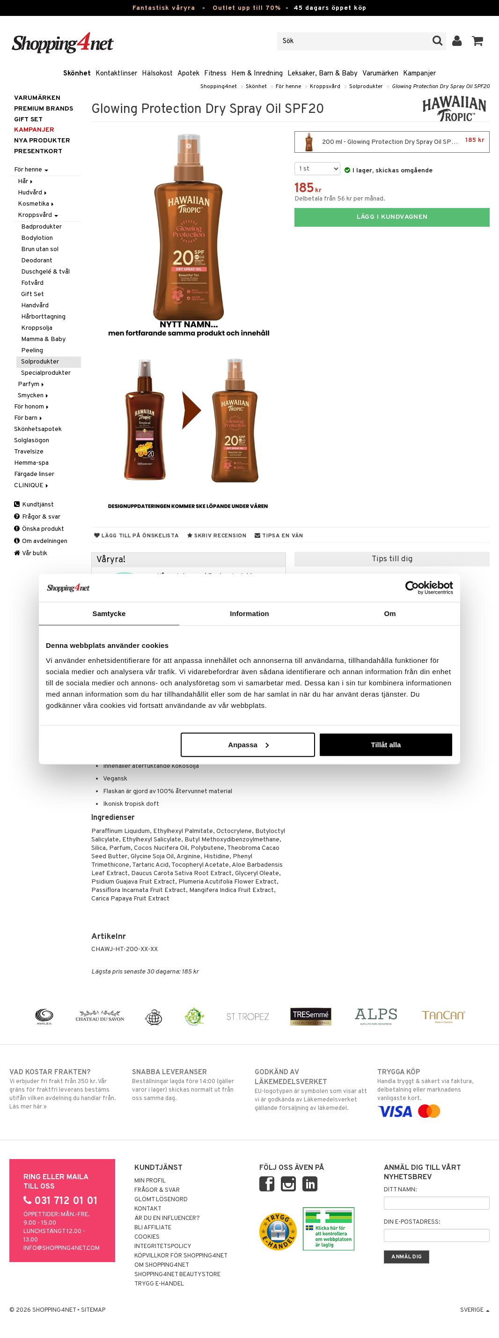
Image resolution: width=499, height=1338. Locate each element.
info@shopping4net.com (61, 1248)
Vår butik (30, 554)
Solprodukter (366, 86)
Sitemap (93, 1310)
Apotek (188, 73)
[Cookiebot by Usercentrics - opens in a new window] (412, 588)
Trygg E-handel (159, 1284)
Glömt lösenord (161, 1200)
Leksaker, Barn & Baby (322, 73)
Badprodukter (41, 227)
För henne (288, 86)
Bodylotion (37, 238)
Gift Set (32, 294)
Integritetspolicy (162, 1246)
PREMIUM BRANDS (43, 109)
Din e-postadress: (412, 1222)
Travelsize (29, 452)
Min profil (150, 1181)
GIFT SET (28, 120)
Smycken (34, 396)
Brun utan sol (40, 249)
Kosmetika (36, 204)
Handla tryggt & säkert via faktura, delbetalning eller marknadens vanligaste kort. (433, 1092)
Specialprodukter (46, 373)
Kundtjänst (34, 505)
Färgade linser (34, 474)
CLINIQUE (32, 486)
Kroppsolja (36, 328)
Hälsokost (157, 73)
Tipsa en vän (279, 536)
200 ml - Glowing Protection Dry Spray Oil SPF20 (392, 142)
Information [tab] (249, 613)
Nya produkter (42, 141)
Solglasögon (31, 441)
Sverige (475, 1310)
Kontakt (147, 1209)
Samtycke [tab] (109, 613)
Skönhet (77, 73)
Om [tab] (390, 613)
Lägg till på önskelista (136, 536)
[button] (477, 41)
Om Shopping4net (161, 1265)
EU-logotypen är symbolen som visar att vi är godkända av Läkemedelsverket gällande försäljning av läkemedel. (311, 1090)
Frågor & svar (37, 517)
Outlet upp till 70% (247, 8)
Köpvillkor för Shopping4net (180, 1256)
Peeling (32, 351)
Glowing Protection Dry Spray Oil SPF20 (441, 86)
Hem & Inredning (257, 73)
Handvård (35, 306)
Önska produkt (39, 529)
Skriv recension (217, 536)
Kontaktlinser (116, 73)
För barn (29, 418)
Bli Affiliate (152, 1228)
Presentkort (38, 152)
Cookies (147, 1237)
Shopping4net (218, 86)
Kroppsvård (325, 86)
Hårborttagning (43, 317)
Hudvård (33, 193)
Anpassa (248, 744)
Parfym (31, 384)
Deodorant (36, 261)
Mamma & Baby (43, 339)
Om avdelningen (40, 541)
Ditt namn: (400, 1190)
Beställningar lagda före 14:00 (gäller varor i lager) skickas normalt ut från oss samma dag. (188, 1085)
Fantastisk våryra (163, 8)
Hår (26, 182)
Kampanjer (419, 73)
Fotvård (32, 283)
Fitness (215, 73)
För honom (32, 407)
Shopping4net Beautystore (177, 1275)
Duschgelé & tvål (45, 272)
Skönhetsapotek (38, 429)
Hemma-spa (31, 463)
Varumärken (380, 73)
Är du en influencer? (167, 1218)
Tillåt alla (386, 744)
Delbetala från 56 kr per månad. (339, 199)
